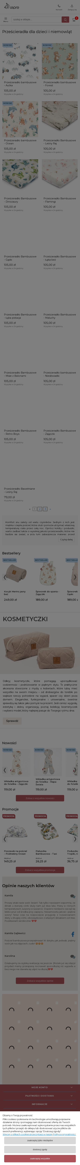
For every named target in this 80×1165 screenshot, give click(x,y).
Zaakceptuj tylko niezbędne (40, 1140)
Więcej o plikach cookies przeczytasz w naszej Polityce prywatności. (39, 1134)
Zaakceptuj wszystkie (40, 1158)
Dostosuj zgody (40, 1149)
